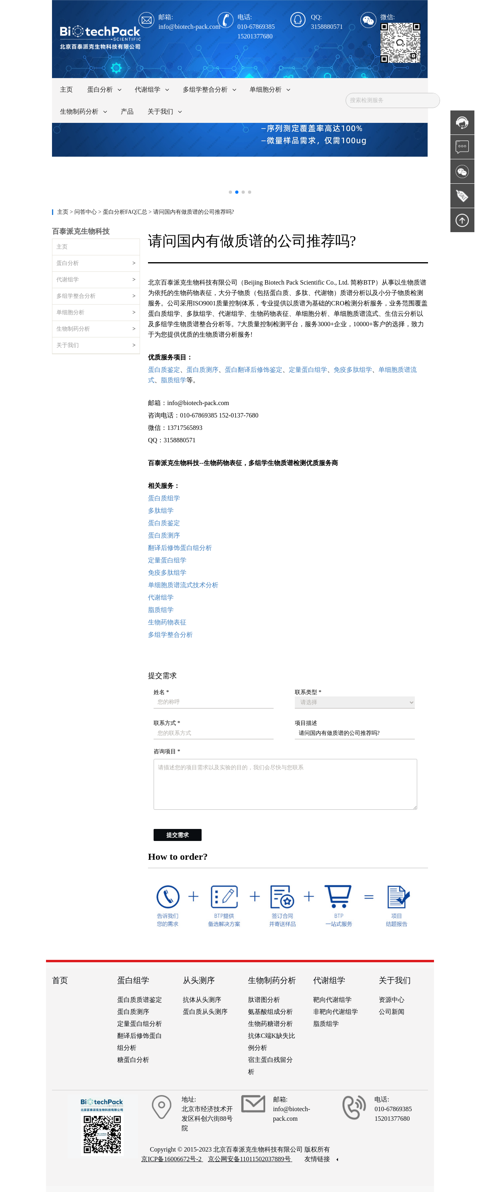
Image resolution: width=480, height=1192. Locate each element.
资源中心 (391, 999)
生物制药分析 (73, 329)
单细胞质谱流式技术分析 (183, 585)
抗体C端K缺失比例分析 (271, 1041)
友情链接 (321, 1159)
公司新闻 (391, 1011)
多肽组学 (161, 510)
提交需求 (177, 835)
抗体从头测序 (202, 999)
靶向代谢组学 (332, 999)
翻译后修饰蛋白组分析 (180, 547)
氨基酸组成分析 (270, 1011)
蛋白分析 (67, 263)
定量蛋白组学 (167, 560)
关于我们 (67, 345)
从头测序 (199, 980)
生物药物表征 (167, 622)
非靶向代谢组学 (335, 1011)
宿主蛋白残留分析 (270, 1065)
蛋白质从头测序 (205, 1011)
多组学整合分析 (76, 296)
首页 (60, 980)
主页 (63, 212)
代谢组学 (67, 280)
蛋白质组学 (164, 498)
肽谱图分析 (264, 999)
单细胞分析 (70, 312)
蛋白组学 (133, 980)
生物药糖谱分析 (270, 1023)
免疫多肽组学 (167, 572)
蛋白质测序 (164, 535)
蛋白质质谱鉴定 (139, 999)
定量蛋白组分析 (139, 1023)
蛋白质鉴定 (164, 523)
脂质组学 (161, 609)
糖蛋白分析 (133, 1059)
